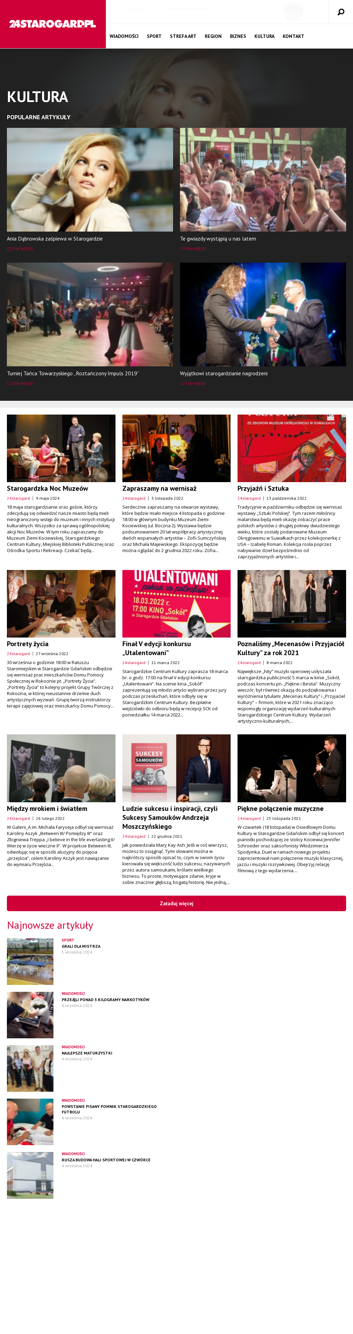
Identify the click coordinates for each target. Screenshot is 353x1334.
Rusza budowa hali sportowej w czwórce (106, 1159)
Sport (136, 9)
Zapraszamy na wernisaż (159, 488)
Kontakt (293, 36)
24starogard (18, 498)
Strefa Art (183, 36)
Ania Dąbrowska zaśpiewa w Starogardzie (55, 238)
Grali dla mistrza (188, 8)
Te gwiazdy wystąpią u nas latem (218, 238)
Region (213, 36)
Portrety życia (28, 643)
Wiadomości (124, 36)
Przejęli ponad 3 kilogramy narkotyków (105, 999)
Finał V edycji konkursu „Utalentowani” (156, 648)
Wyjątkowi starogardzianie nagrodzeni (224, 373)
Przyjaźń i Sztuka (263, 488)
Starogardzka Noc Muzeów (47, 488)
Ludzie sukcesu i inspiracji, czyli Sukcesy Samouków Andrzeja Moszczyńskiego (170, 817)
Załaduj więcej (176, 903)
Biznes (238, 36)
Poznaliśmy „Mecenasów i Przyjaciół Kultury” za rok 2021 (291, 648)
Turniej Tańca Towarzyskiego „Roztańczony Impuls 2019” (73, 373)
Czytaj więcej (20, 248)
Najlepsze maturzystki (87, 1053)
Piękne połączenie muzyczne (281, 808)
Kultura (264, 36)
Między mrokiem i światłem (47, 808)
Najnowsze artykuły (50, 924)
